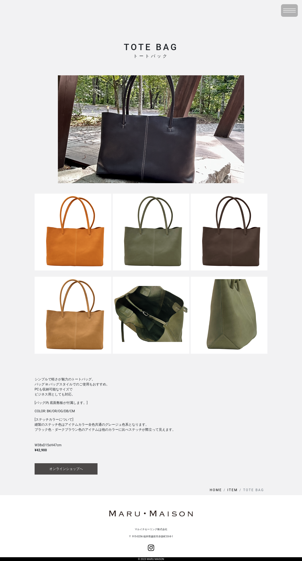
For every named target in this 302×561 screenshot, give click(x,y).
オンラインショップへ (66, 469)
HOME (216, 490)
